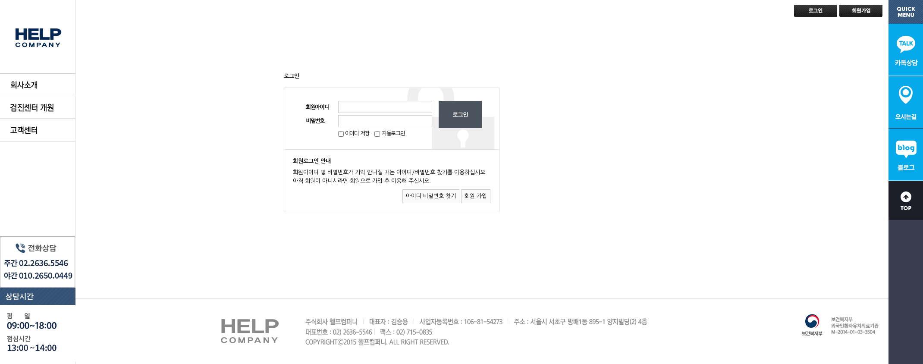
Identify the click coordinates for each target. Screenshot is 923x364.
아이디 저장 (356, 133)
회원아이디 (317, 107)
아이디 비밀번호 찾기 (431, 196)
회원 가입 (476, 196)
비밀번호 (315, 121)
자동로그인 (393, 133)
